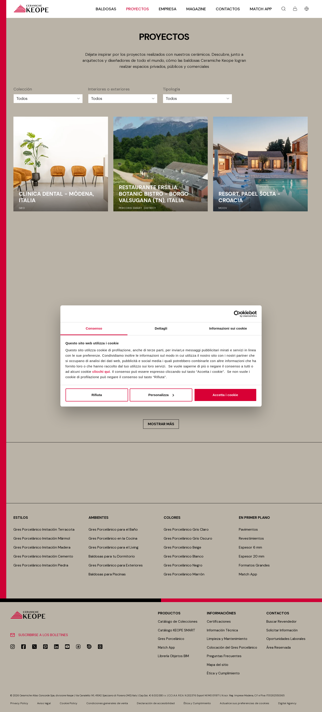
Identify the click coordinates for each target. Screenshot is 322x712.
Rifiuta (96, 395)
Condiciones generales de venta (107, 703)
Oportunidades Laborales (285, 639)
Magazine (196, 9)
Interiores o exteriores (109, 89)
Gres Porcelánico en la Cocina (113, 538)
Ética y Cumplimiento (223, 673)
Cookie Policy (68, 703)
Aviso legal (44, 703)
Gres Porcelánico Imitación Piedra (40, 565)
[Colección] (48, 98)
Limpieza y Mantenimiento (227, 639)
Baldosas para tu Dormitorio (112, 556)
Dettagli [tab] (161, 328)
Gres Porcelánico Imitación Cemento (43, 556)
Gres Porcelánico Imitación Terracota (43, 529)
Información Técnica (222, 630)
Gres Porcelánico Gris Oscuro (188, 538)
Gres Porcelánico (171, 639)
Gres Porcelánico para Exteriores (116, 565)
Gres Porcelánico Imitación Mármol (41, 538)
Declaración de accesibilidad (156, 703)
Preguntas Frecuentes (224, 656)
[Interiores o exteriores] (122, 98)
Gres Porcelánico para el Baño (113, 529)
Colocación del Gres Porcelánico (232, 647)
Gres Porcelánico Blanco (183, 556)
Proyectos (137, 9)
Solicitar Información (282, 630)
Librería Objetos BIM (173, 656)
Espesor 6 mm (250, 547)
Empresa (167, 9)
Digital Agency (287, 703)
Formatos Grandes (254, 565)
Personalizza (161, 395)
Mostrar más (161, 424)
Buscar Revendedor (281, 621)
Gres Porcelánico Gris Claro (186, 529)
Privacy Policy (19, 703)
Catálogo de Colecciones (177, 621)
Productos (169, 613)
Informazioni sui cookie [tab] (228, 328)
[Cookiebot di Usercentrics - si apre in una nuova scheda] (237, 314)
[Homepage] (31, 9)
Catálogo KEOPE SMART (176, 630)
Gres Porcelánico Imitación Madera (41, 547)
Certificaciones (219, 621)
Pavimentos (249, 529)
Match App (261, 9)
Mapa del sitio (217, 665)
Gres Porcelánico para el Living (113, 547)
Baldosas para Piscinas (107, 574)
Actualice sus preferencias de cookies (244, 703)
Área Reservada (278, 647)
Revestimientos (251, 538)
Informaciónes (221, 613)
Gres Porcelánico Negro (183, 565)
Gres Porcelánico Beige (182, 547)
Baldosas (106, 9)
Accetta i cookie (225, 395)
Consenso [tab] (94, 328)
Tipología (171, 89)
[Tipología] (197, 98)
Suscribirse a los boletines (43, 635)
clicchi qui (101, 371)
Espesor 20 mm (251, 556)
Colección (22, 89)
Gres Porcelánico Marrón (184, 574)
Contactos (228, 9)
